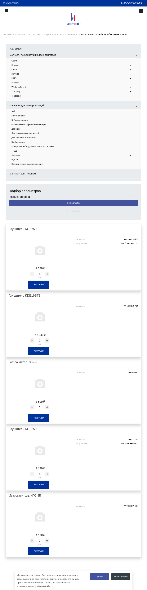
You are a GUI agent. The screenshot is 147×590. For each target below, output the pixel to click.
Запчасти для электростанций (74, 105)
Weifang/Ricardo (71, 87)
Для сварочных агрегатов (23, 137)
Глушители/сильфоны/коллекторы (28, 124)
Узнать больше (121, 576)
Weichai (71, 82)
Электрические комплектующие (27, 164)
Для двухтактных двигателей (25, 133)
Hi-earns (71, 65)
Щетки (14, 159)
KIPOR (71, 69)
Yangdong (71, 96)
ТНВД (14, 150)
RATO (71, 78)
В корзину (39, 284)
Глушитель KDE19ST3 (24, 295)
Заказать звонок (11, 3)
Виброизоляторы (19, 120)
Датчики (15, 129)
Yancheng (71, 91)
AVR (13, 111)
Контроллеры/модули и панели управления (32, 146)
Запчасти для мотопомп (23, 173)
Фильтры (71, 155)
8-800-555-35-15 (131, 3)
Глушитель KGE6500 (23, 229)
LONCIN (71, 74)
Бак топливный (18, 115)
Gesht (71, 60)
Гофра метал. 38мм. (23, 362)
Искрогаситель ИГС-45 (25, 495)
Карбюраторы (18, 142)
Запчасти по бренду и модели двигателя (74, 55)
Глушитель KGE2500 (23, 429)
